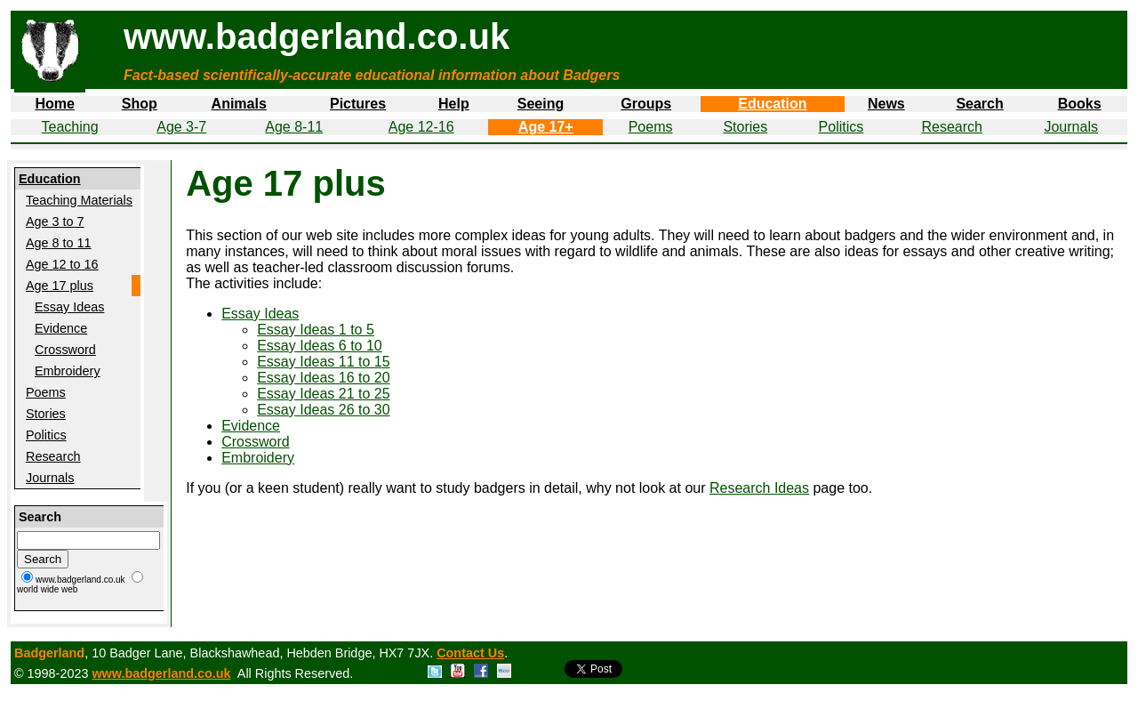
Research (952, 126)
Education (772, 103)
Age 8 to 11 (59, 243)
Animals (239, 103)
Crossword (65, 349)
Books (1080, 103)
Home (54, 103)
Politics (841, 126)
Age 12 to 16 (62, 264)
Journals (1070, 126)
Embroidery (67, 371)
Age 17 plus (59, 285)
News (886, 103)
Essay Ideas (69, 307)
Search (979, 103)
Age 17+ (545, 126)
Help (453, 103)
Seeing (540, 103)
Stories (745, 126)
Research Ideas (759, 487)
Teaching (70, 126)
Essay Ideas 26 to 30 (323, 409)
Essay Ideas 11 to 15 (323, 361)
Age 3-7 (181, 126)
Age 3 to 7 (55, 221)
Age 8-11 (294, 126)
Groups (646, 103)
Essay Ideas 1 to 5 (315, 329)
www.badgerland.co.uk (161, 673)
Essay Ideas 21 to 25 (323, 393)
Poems (651, 126)
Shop (139, 103)
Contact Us (470, 653)
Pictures (358, 103)
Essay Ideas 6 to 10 (319, 345)
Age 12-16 (421, 126)
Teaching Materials (79, 200)
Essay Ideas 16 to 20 (323, 377)
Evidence (61, 328)
